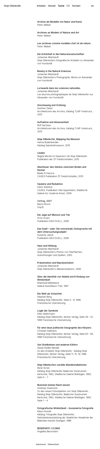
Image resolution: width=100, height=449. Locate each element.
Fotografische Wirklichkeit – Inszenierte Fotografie (65, 408)
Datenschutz (53, 444)
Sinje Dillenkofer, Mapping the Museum (58, 139)
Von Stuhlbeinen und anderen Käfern (57, 344)
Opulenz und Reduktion (50, 184)
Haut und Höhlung (47, 245)
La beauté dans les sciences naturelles (58, 88)
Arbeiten (41, 5)
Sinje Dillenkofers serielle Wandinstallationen (62, 364)
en (92, 5)
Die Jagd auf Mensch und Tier (53, 214)
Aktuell (51, 5)
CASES (41, 153)
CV (68, 5)
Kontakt (76, 5)
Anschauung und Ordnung (51, 105)
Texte (61, 5)
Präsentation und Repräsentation (55, 262)
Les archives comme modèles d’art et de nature (64, 43)
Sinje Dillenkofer (12, 5)
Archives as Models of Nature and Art (58, 32)
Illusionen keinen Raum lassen (53, 385)
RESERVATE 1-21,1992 (48, 428)
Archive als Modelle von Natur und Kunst (59, 21)
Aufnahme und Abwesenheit (53, 122)
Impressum (41, 444)
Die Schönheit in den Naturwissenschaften (60, 54)
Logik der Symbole (47, 310)
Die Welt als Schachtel (49, 293)
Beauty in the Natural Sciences (54, 71)
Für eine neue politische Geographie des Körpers (64, 327)
